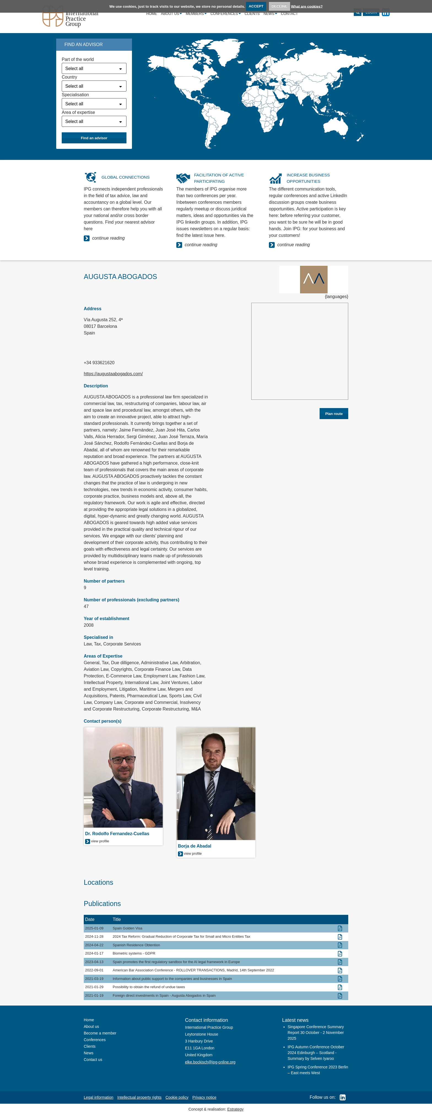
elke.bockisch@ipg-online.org (210, 1062)
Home (151, 14)
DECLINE (279, 6)
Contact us (93, 1059)
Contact (289, 14)
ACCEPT (256, 6)
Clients (252, 14)
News (270, 14)
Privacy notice (204, 1097)
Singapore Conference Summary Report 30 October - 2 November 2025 (316, 1033)
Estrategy (235, 1109)
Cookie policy (177, 1097)
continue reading (104, 238)
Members (196, 14)
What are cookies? (307, 6)
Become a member (100, 1033)
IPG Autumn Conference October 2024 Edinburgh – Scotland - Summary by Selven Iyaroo (316, 1053)
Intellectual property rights (139, 1097)
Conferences (225, 14)
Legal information (98, 1097)
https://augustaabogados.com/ (113, 373)
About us (171, 14)
